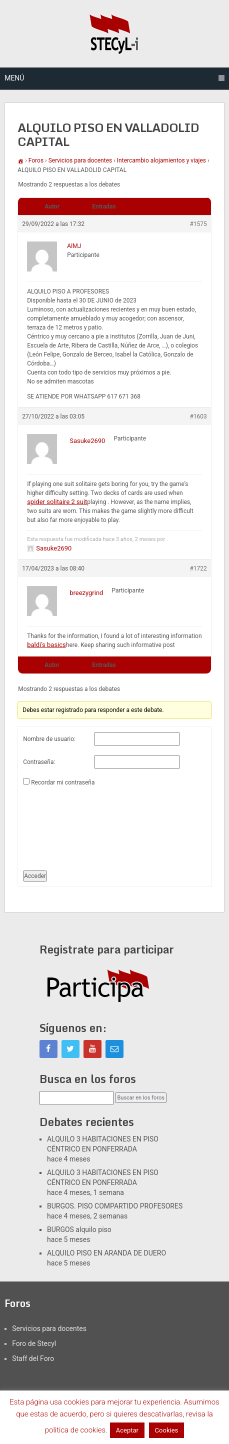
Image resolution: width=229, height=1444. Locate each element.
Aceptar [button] (127, 1430)
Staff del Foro (33, 1358)
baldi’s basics (46, 644)
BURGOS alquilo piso (79, 1230)
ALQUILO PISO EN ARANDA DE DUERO (106, 1253)
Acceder (35, 876)
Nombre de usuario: (49, 739)
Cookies (166, 1430)
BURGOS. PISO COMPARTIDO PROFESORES (114, 1206)
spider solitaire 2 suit (57, 502)
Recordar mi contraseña (62, 782)
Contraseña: (39, 762)
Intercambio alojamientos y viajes (161, 160)
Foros (36, 160)
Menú (14, 78)
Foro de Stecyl (34, 1344)
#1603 (198, 416)
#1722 (198, 568)
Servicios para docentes (80, 160)
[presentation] (64, 824)
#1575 (198, 224)
